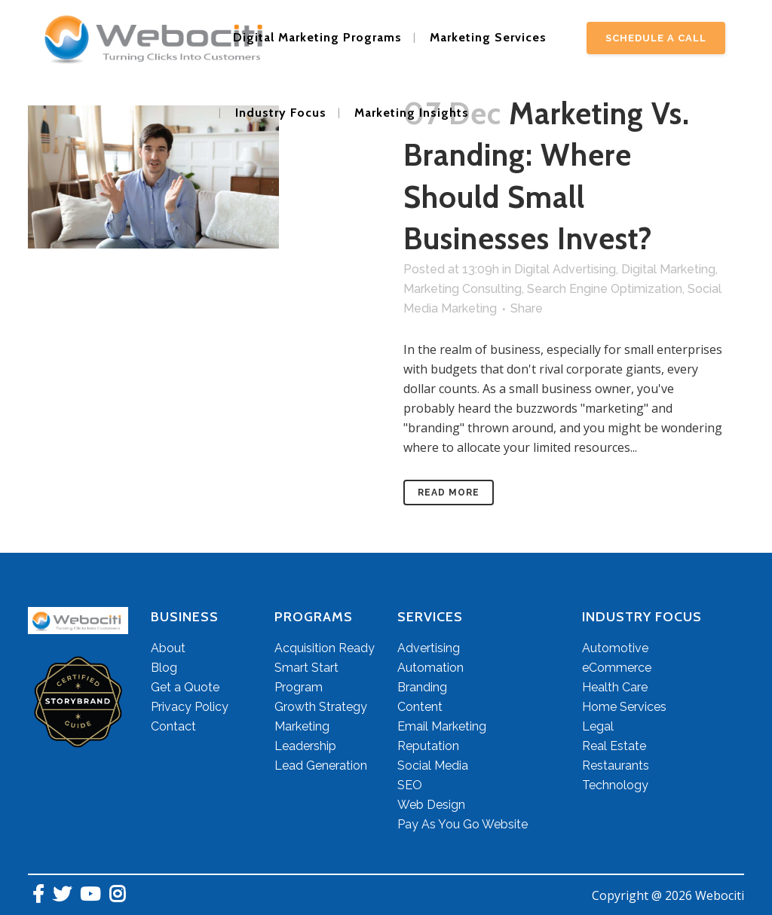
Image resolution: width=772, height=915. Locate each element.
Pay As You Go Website (462, 824)
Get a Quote (185, 687)
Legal (598, 726)
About (168, 648)
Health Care (615, 687)
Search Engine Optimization (604, 289)
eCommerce (616, 667)
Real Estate (614, 746)
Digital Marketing (668, 269)
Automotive (615, 648)
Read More (448, 492)
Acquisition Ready (324, 648)
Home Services (624, 707)
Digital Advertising (565, 269)
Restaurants (615, 765)
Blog (164, 667)
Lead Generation (320, 765)
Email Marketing (441, 726)
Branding (422, 687)
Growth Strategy (320, 707)
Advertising (428, 648)
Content (420, 707)
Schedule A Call (655, 38)
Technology (615, 785)
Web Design (431, 805)
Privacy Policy (189, 707)
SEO (409, 785)
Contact (173, 726)
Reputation (428, 746)
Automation (430, 667)
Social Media (432, 765)
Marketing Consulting (462, 289)
